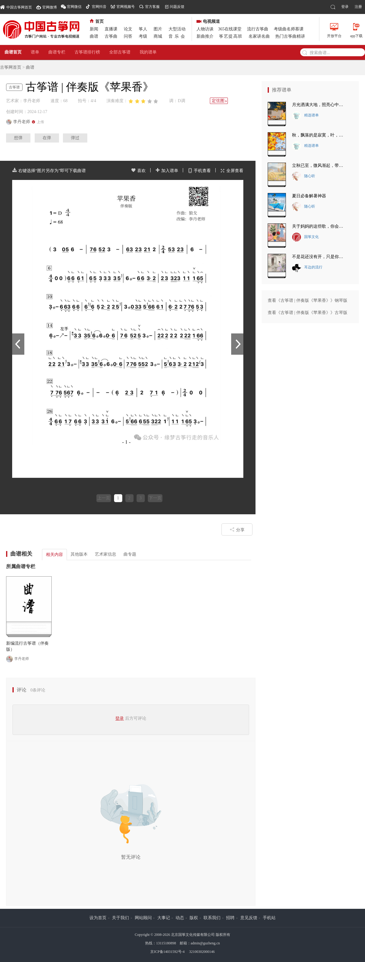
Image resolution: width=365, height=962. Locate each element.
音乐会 (178, 36)
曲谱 (94, 36)
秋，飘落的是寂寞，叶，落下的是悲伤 (319, 135)
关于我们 (120, 917)
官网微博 (49, 7)
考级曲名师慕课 (289, 29)
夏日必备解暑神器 (309, 196)
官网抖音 (99, 7)
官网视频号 (125, 7)
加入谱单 (166, 170)
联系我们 (212, 917)
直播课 (111, 29)
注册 (358, 7)
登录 (345, 7)
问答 (128, 36)
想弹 (18, 138)
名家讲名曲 (259, 36)
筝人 (143, 29)
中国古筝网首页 (16, 6)
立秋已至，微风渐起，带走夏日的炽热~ (319, 165)
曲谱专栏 (56, 52)
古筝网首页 (10, 67)
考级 (143, 36)
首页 (97, 21)
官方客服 (152, 7)
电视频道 (208, 21)
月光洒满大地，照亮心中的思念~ (319, 104)
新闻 (94, 29)
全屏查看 (231, 170)
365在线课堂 (230, 29)
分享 (237, 529)
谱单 (35, 52)
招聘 (230, 917)
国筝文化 (305, 237)
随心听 (303, 176)
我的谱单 (148, 52)
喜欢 (138, 170)
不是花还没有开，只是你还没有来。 (319, 256)
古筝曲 (111, 36)
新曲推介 (205, 36)
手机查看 (199, 170)
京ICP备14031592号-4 (167, 952)
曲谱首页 (13, 52)
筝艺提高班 (231, 36)
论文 (128, 29)
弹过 (75, 138)
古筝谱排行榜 (87, 52)
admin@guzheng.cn (205, 943)
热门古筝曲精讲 (290, 36)
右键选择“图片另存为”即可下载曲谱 (49, 170)
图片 (158, 29)
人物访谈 (205, 29)
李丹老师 (17, 659)
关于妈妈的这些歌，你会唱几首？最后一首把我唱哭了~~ (319, 226)
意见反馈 (248, 917)
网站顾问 (143, 917)
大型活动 (177, 29)
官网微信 (74, 7)
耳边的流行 (307, 267)
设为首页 (97, 917)
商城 (158, 36)
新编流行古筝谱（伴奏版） (27, 646)
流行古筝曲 (257, 29)
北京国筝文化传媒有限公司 (193, 935)
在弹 (47, 138)
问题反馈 (177, 7)
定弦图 (220, 100)
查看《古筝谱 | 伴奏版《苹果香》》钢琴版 (307, 300)
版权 (193, 917)
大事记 (163, 917)
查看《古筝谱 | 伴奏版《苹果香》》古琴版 (307, 312)
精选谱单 (305, 115)
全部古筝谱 (119, 52)
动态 (180, 917)
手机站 (269, 917)
